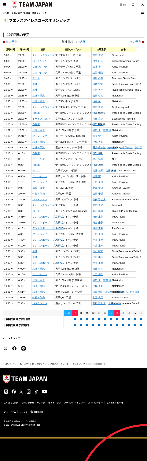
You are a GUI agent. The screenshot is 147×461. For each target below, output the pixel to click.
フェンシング (39, 66)
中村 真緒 (98, 55)
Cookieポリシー (95, 402)
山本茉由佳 (126, 147)
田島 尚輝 (98, 78)
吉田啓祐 (97, 291)
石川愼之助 (99, 147)
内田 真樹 (98, 118)
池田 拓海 (98, 159)
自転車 (36, 112)
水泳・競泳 (38, 95)
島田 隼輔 (98, 211)
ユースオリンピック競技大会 (33, 363)
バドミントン (39, 61)
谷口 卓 (97, 130)
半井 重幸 (98, 239)
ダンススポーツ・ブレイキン (48, 216)
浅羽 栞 (97, 101)
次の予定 (135, 41)
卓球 (34, 84)
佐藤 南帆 (111, 170)
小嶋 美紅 (98, 141)
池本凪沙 (134, 291)
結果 (82, 41)
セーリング (38, 159)
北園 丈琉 (98, 188)
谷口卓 (138, 147)
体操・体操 (38, 188)
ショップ (23, 411)
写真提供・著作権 (114, 402)
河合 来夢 (98, 216)
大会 (14, 363)
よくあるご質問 (11, 402)
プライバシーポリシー (74, 402)
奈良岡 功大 (99, 199)
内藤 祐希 (98, 170)
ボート (36, 211)
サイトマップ (54, 402)
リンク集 (41, 402)
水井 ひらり (99, 61)
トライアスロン (41, 118)
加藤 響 (97, 66)
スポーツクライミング (44, 55)
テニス (36, 78)
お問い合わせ (27, 402)
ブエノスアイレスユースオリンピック (67, 363)
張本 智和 (98, 84)
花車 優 (107, 130)
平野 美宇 (98, 89)
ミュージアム (10, 411)
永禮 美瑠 (98, 112)
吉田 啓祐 (98, 95)
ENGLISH (38, 411)
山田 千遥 (98, 193)
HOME (6, 363)
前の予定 (11, 41)
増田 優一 (98, 124)
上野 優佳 (98, 72)
